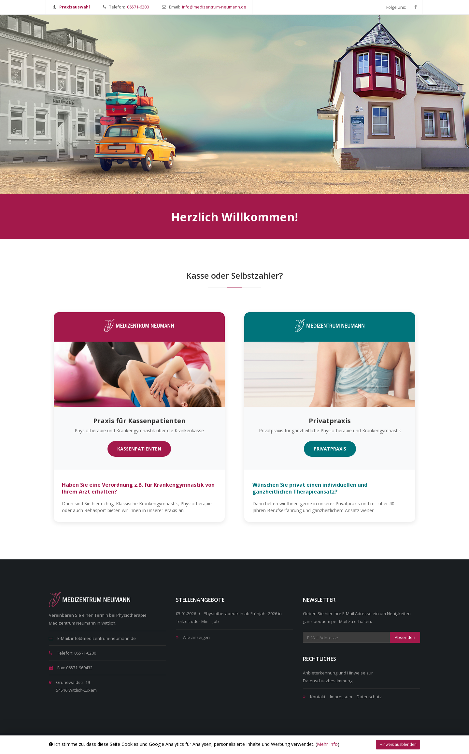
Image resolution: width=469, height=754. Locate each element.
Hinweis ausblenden (398, 744)
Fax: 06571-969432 (70, 668)
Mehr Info (327, 744)
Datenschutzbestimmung (327, 681)
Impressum (341, 697)
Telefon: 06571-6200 (72, 653)
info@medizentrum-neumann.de (214, 7)
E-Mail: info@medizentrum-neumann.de (92, 638)
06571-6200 (138, 7)
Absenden (405, 637)
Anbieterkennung (320, 673)
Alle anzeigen (196, 637)
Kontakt (317, 697)
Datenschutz (369, 697)
